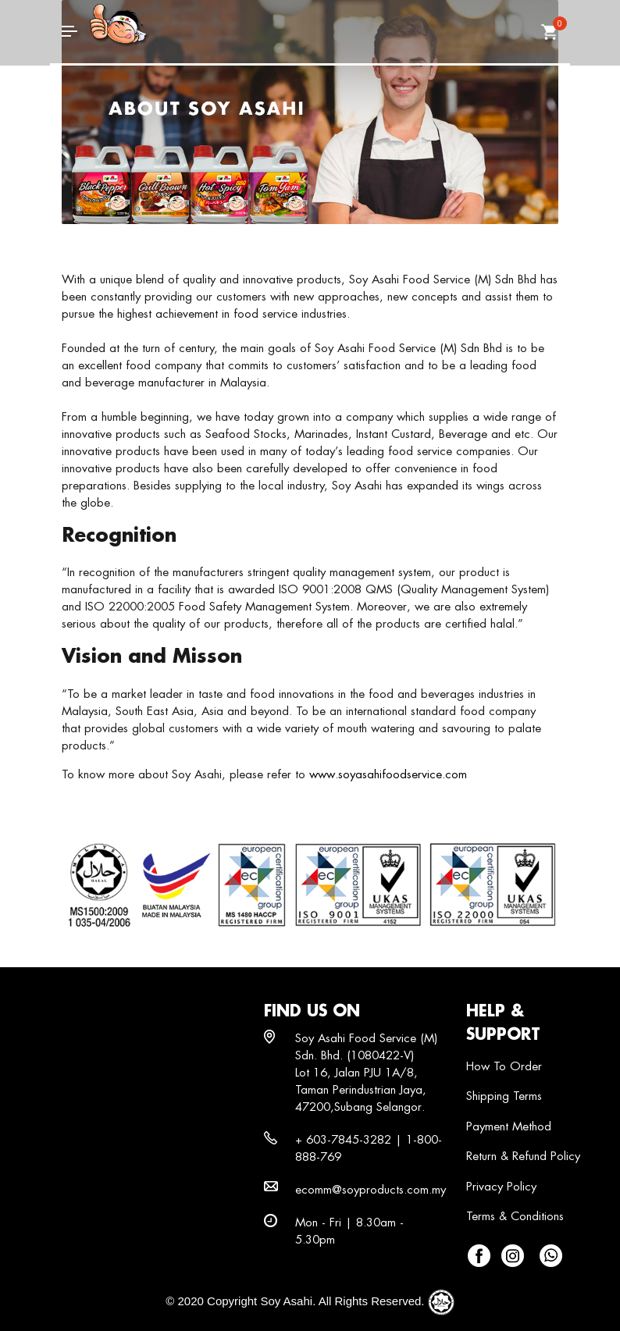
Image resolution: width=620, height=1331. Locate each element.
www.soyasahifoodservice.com (388, 774)
